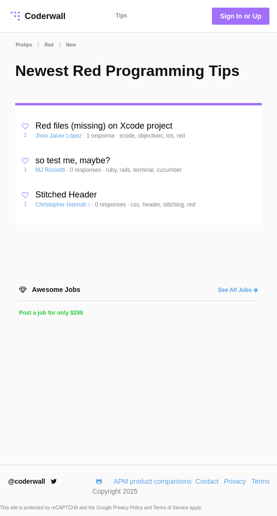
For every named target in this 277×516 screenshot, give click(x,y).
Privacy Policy (128, 507)
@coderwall (32, 481)
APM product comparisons (152, 481)
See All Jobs (238, 290)
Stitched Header (66, 194)
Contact (206, 481)
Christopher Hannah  (64, 204)
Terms (260, 481)
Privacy (235, 481)
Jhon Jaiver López (60, 135)
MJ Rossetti (51, 170)
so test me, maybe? (73, 160)
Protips (24, 44)
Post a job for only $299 (51, 313)
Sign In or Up (240, 16)
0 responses (86, 170)
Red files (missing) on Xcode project (104, 126)
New (71, 44)
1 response (101, 135)
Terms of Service (171, 507)
